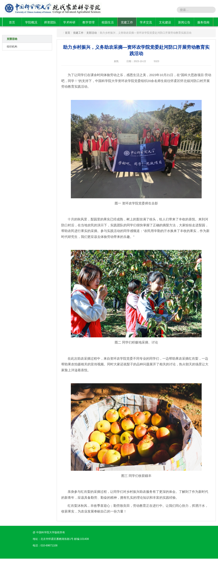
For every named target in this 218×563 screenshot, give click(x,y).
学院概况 (31, 22)
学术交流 (146, 22)
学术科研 (69, 22)
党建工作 (127, 22)
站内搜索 (170, 9)
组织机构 (12, 46)
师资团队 (50, 22)
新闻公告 (184, 22)
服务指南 (203, 22)
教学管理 (88, 22)
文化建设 (165, 22)
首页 (12, 22)
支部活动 (12, 38)
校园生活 (108, 22)
